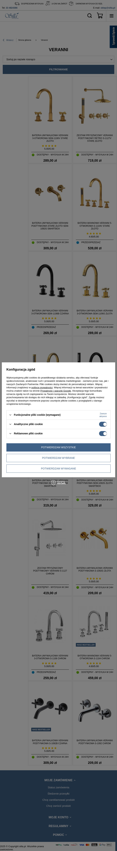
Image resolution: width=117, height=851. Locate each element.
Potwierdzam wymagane (58, 468)
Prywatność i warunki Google (55, 390)
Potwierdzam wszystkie (58, 447)
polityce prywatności (42, 387)
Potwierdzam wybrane (58, 457)
